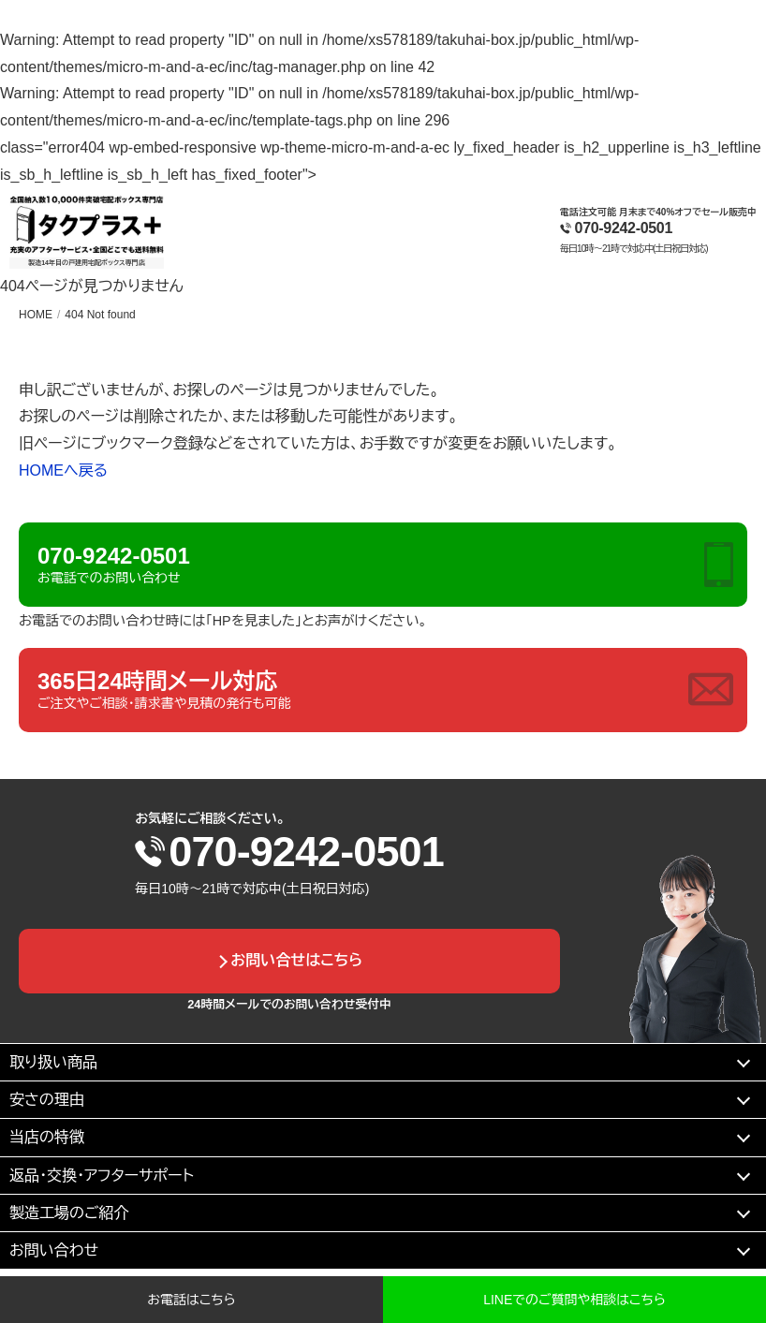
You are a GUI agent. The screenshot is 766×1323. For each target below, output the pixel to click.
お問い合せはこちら (296, 960)
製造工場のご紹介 (69, 1213)
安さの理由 (46, 1100)
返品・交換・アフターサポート (101, 1175)
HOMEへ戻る (63, 470)
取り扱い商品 (53, 1062)
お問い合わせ (53, 1250)
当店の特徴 (46, 1137)
